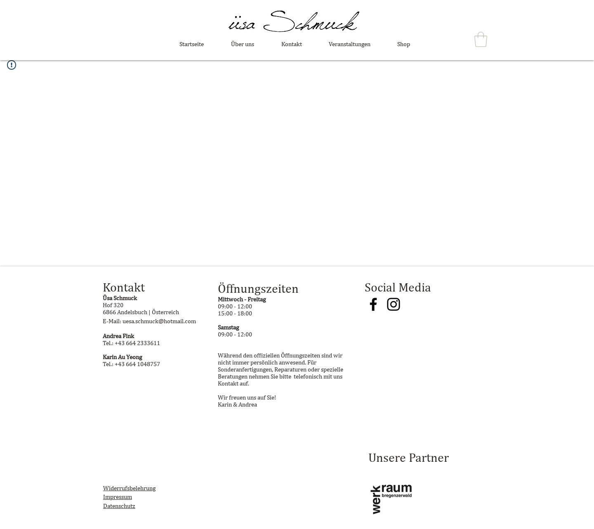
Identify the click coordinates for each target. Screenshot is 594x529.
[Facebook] (373, 304)
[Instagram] (393, 304)
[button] (480, 39)
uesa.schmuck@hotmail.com (159, 320)
